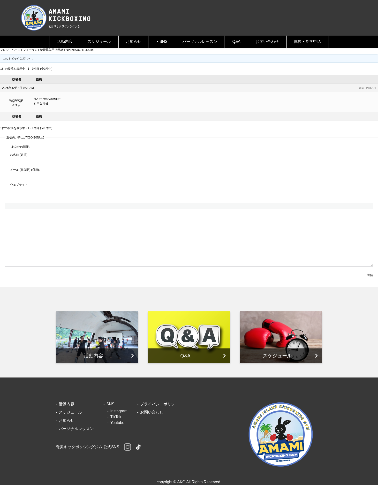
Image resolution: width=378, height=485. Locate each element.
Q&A (236, 41)
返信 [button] (361, 88)
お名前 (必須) (18, 154)
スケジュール (99, 41)
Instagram (119, 411)
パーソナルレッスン (199, 41)
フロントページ (10, 50)
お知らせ (133, 41)
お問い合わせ (267, 41)
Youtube (117, 423)
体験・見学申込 (307, 41)
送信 (370, 275)
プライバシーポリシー (159, 404)
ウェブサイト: (19, 184)
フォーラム (30, 50)
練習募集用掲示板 (51, 50)
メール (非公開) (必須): (25, 169)
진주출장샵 (41, 103)
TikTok (115, 417)
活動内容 (65, 41)
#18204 (371, 88)
